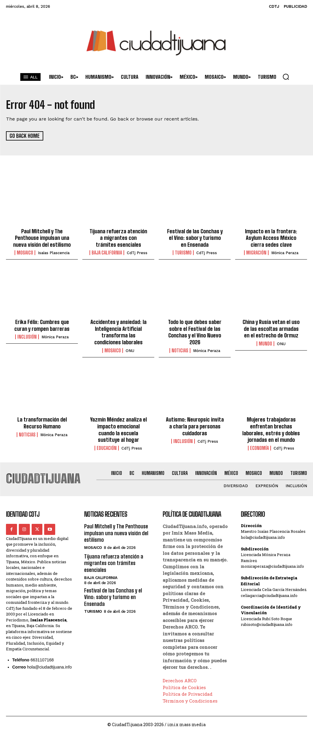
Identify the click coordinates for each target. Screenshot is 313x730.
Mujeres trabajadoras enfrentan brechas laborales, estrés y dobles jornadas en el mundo (271, 427)
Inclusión (27, 335)
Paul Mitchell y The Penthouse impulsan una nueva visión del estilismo (42, 237)
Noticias (180, 348)
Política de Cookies (184, 684)
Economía (259, 444)
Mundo (265, 341)
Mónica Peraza (284, 252)
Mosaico (25, 251)
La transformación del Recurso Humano (42, 420)
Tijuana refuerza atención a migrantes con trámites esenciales (118, 237)
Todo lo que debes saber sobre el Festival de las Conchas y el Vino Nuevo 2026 (195, 330)
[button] (286, 77)
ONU (130, 348)
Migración (256, 251)
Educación (107, 444)
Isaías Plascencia (54, 252)
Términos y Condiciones (190, 697)
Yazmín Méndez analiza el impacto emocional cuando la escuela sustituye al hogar (118, 427)
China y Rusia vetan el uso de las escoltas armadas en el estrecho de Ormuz (271, 327)
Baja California (107, 251)
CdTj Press (137, 252)
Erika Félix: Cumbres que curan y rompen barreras (42, 324)
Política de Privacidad (187, 691)
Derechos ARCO (180, 677)
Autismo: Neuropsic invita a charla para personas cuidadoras (194, 423)
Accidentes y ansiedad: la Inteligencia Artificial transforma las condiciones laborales (118, 330)
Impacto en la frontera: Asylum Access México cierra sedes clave (271, 237)
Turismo (183, 251)
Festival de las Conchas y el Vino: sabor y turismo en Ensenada (194, 237)
